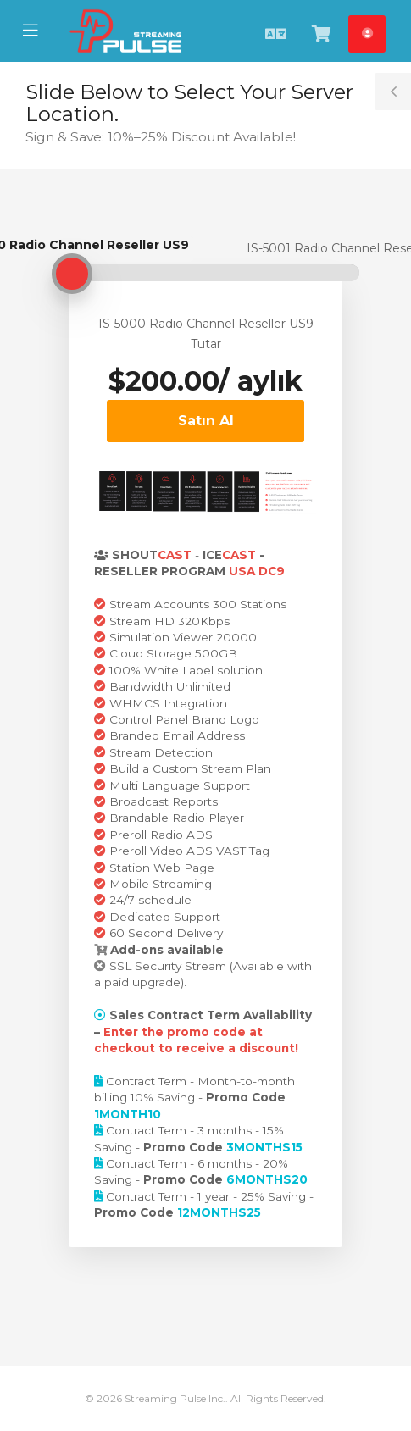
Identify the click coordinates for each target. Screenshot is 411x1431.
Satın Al (206, 421)
